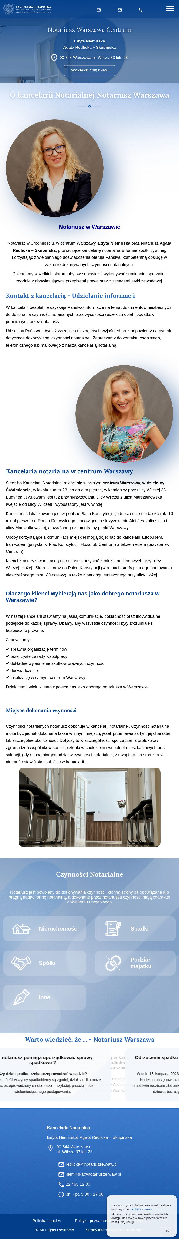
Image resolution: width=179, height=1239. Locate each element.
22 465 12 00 (78, 1183)
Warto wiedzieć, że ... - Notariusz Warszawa (89, 1039)
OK (167, 1231)
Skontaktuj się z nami (89, 70)
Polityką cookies (142, 1209)
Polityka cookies (47, 1220)
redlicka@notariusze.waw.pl (91, 1164)
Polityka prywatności (93, 1220)
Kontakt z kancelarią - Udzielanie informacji (70, 295)
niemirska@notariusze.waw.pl (93, 1174)
